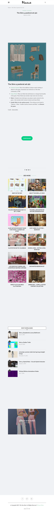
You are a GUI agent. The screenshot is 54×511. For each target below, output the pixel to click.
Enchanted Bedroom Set (36, 266)
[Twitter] (27, 499)
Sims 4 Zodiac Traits (25, 342)
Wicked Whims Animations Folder (29, 371)
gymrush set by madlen (27, 421)
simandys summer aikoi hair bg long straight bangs (32, 353)
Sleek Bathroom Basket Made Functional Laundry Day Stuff (17, 230)
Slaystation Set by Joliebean (17, 248)
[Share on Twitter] (26, 170)
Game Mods (14, 94)
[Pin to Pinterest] (28, 170)
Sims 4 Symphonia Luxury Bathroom (30, 333)
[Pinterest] (31, 499)
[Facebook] (22, 499)
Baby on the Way (17, 193)
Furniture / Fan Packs (27, 10)
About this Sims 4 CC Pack (37, 193)
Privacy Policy (40, 505)
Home (9, 7)
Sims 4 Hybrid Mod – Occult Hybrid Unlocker (32, 362)
